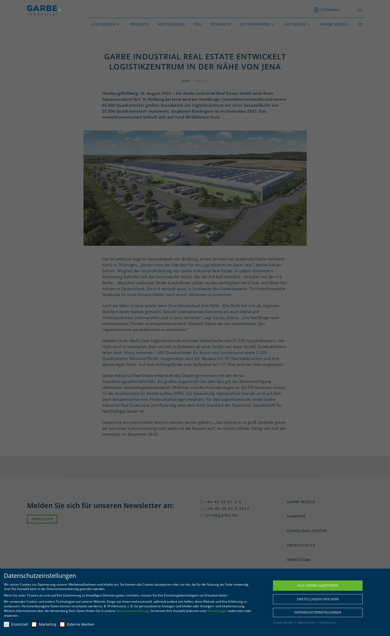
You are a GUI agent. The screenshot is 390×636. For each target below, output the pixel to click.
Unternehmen (255, 24)
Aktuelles (295, 24)
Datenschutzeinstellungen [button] (317, 612)
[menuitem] (358, 10)
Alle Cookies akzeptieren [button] (317, 585)
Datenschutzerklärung (133, 611)
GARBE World (334, 24)
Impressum (327, 622)
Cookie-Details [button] (283, 622)
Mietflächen (171, 24)
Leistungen (103, 24)
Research (221, 24)
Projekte (139, 24)
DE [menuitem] (360, 9)
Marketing (44, 624)
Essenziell (16, 624)
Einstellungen (217, 611)
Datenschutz (306, 622)
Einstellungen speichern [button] (318, 599)
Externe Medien (77, 624)
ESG (198, 24)
